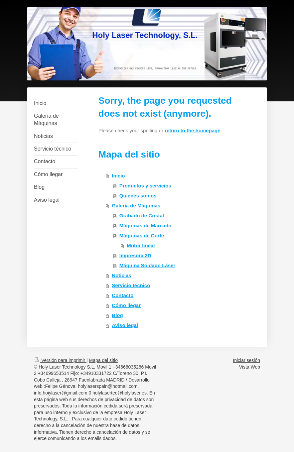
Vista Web (249, 367)
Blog (117, 315)
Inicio (118, 175)
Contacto (122, 295)
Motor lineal (141, 245)
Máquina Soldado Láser (147, 265)
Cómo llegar (126, 305)
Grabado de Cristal (141, 215)
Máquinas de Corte (141, 235)
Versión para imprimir (60, 360)
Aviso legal (125, 325)
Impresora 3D (135, 255)
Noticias (121, 275)
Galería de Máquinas (136, 205)
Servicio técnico (131, 285)
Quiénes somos (138, 195)
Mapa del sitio (103, 360)
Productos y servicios (145, 185)
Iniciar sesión (246, 360)
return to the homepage (192, 130)
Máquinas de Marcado (145, 225)
